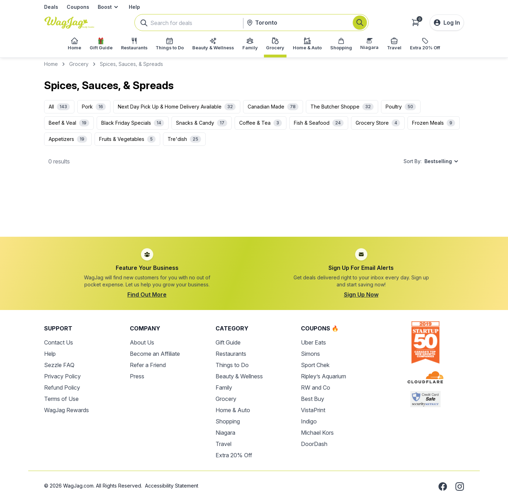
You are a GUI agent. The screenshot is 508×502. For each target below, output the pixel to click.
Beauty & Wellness (239, 376)
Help (134, 7)
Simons (310, 353)
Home (51, 64)
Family (224, 387)
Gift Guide (228, 342)
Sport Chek (315, 364)
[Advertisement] (254, 207)
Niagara (225, 432)
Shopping (228, 421)
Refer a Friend (148, 364)
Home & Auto (233, 410)
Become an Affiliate (155, 353)
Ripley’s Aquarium (323, 376)
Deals (51, 7)
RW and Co (315, 387)
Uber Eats (313, 342)
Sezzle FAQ (59, 364)
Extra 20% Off (234, 455)
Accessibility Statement (171, 486)
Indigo (309, 421)
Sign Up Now (361, 294)
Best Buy (312, 398)
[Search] (360, 23)
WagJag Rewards (66, 410)
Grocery (79, 64)
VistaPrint (313, 410)
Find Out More (147, 294)
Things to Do (232, 364)
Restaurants (231, 353)
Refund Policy (62, 387)
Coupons (78, 7)
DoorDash (314, 443)
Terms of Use (61, 398)
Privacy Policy (62, 376)
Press (137, 376)
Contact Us (58, 342)
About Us (142, 342)
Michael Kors (317, 432)
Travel (223, 443)
